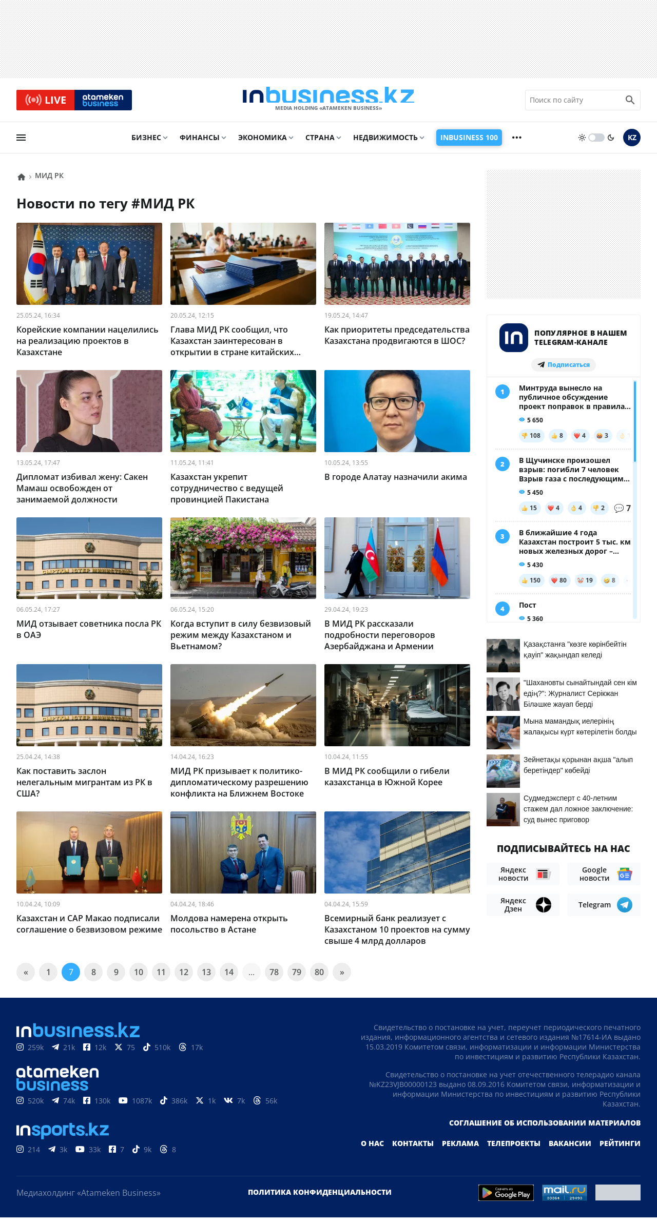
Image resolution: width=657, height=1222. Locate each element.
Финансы (200, 142)
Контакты (413, 1148)
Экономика (262, 142)
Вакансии (570, 1148)
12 (183, 976)
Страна (320, 142)
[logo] (328, 102)
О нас (372, 1148)
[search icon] (630, 102)
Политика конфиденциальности (320, 1196)
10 (138, 976)
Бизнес (146, 142)
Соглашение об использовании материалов (545, 1127)
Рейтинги (620, 1148)
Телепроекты (513, 1148)
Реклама (460, 1148)
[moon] (611, 142)
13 (206, 976)
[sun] (582, 142)
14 (229, 976)
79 (296, 976)
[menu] (21, 142)
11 (161, 976)
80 (319, 976)
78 (274, 976)
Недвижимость (385, 142)
